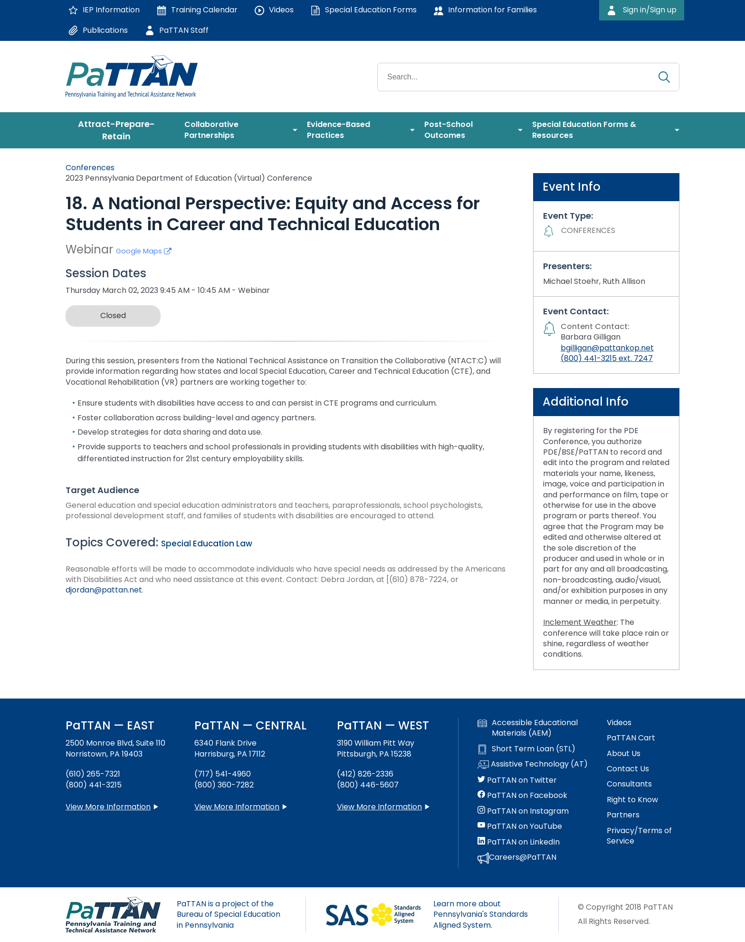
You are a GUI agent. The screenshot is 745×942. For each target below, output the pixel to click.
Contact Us (628, 769)
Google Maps (144, 251)
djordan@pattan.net (104, 589)
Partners (623, 815)
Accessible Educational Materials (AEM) (528, 728)
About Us (623, 753)
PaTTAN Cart (631, 738)
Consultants (629, 784)
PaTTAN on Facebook (522, 795)
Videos (619, 723)
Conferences (90, 167)
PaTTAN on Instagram (523, 811)
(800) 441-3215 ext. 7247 (607, 358)
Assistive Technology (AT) (533, 764)
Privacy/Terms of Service (639, 835)
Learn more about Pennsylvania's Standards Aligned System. (480, 914)
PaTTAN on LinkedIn (519, 842)
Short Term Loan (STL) (526, 749)
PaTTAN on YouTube (520, 826)
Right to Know (632, 800)
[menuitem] (120, 130)
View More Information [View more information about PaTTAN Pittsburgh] (379, 806)
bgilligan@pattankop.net (607, 347)
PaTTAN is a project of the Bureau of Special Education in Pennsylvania (228, 914)
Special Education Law (206, 543)
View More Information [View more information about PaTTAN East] (108, 806)
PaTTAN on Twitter (517, 780)
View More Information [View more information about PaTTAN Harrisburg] (236, 806)
